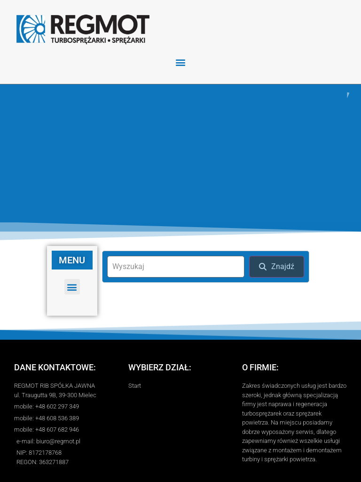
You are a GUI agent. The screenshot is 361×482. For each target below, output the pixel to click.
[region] (180, 152)
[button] (180, 62)
